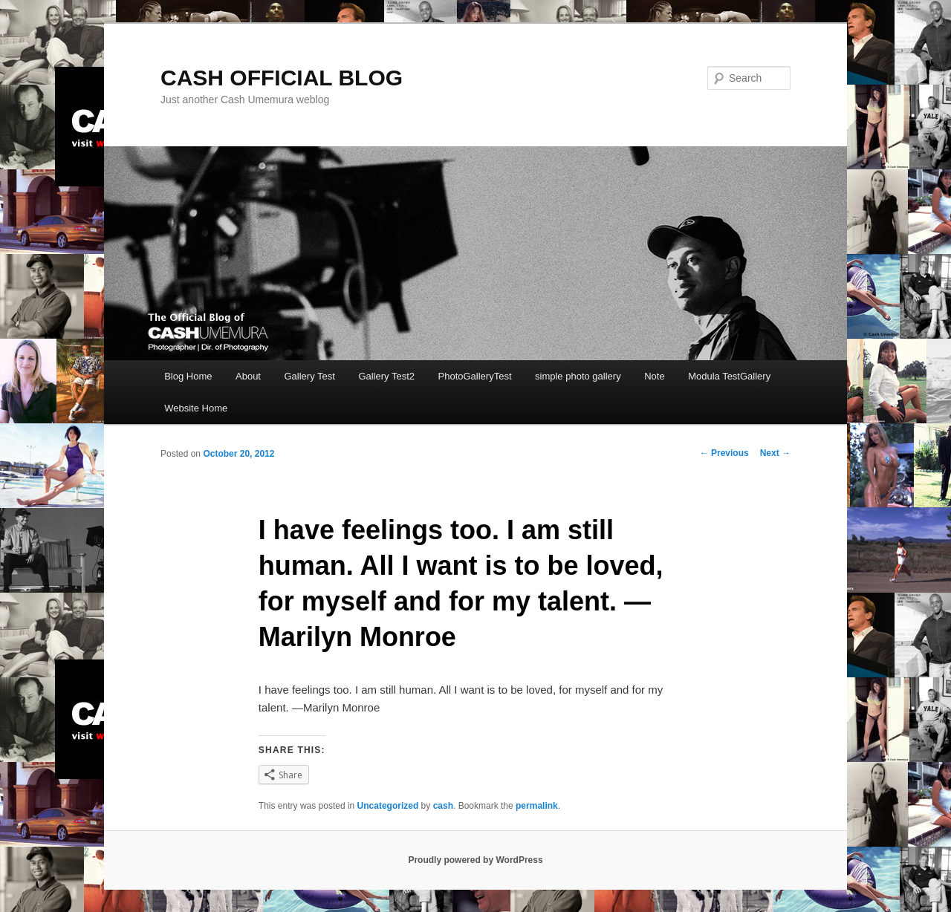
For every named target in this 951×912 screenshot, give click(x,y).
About (248, 376)
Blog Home (188, 376)
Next (775, 453)
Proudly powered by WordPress (475, 860)
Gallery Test (309, 376)
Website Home (195, 408)
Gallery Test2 (386, 376)
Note (654, 376)
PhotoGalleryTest (475, 376)
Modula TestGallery (729, 376)
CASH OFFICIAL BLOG (281, 77)
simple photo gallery (578, 376)
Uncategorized (388, 806)
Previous (724, 453)
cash (443, 806)
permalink (537, 806)
